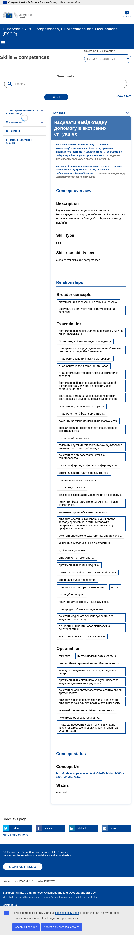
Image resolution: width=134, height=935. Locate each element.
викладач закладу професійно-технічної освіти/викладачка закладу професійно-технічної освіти (90, 701)
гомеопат (64, 655)
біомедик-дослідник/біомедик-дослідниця (85, 341)
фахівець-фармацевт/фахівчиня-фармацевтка (88, 465)
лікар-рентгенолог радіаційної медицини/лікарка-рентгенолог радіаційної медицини (90, 350)
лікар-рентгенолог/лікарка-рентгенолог (83, 366)
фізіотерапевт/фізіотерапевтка (78, 480)
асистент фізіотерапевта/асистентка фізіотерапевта (82, 457)
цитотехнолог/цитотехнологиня (97, 655)
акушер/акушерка (70, 636)
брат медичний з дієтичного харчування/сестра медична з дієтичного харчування (88, 682)
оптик (114, 587)
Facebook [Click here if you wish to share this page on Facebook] (50, 828)
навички (61, 166)
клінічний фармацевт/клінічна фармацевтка (86, 710)
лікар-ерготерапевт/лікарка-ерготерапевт (85, 358)
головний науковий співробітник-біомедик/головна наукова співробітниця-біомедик (90, 447)
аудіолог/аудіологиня (72, 550)
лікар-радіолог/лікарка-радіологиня (81, 609)
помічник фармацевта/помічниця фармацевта (88, 420)
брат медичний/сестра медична (79, 565)
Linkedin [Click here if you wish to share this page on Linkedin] (82, 828)
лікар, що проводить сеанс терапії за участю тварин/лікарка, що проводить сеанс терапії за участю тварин (88, 727)
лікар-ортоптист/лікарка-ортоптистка (82, 413)
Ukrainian (127, 14)
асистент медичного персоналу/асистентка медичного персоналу (86, 618)
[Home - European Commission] (19, 14)
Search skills (65, 76)
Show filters (123, 95)
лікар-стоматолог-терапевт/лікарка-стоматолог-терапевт (89, 374)
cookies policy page (67, 912)
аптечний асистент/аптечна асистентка (83, 472)
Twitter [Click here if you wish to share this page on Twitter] (15, 828)
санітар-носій (96, 636)
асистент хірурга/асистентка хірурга (81, 406)
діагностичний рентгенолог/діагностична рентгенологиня (84, 628)
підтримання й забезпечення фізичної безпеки (88, 302)
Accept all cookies (26, 927)
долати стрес (94, 151)
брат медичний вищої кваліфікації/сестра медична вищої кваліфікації (91, 332)
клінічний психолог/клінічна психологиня (84, 543)
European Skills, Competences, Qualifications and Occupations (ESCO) (49, 892)
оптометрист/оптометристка (76, 557)
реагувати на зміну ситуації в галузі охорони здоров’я (87, 310)
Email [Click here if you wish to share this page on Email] (114, 828)
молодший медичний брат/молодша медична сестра (87, 672)
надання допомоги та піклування (90, 166)
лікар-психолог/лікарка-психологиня (81, 587)
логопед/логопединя (71, 594)
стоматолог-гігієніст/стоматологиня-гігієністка (87, 572)
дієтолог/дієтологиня (72, 487)
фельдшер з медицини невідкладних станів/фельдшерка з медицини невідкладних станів (88, 397)
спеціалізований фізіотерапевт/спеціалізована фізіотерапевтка (88, 429)
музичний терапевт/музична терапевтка (84, 512)
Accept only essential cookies (61, 927)
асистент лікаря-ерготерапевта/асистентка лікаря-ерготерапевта (91, 692)
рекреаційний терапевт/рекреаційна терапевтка (89, 663)
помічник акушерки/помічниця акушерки (84, 601)
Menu (3, 42)
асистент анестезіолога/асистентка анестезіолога (90, 535)
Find (56, 97)
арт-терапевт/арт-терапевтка (77, 579)
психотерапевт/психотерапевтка (79, 717)
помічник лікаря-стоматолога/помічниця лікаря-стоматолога (89, 503)
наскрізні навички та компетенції (75, 144)
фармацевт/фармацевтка (75, 438)
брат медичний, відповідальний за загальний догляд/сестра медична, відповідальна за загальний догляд (87, 385)
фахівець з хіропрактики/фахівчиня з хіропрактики (90, 494)
